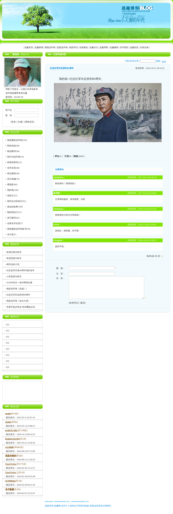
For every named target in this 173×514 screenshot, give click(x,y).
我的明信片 (12, 212)
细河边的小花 (12, 264)
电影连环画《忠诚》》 (17, 288)
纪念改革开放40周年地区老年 (20, 270)
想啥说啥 (11, 145)
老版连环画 (62, 47)
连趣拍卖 (134, 47)
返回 (164, 61)
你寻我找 (124, 47)
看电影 (10, 184)
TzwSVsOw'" (11, 472)
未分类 (10, 234)
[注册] (20, 122)
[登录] (13, 122)
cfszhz (8, 422)
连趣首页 (28, 47)
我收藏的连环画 (14, 140)
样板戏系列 (12, 162)
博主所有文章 (132, 61)
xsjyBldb (9, 447)
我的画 (10, 190)
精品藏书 (11, 151)
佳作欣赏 (11, 168)
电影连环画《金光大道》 (18, 301)
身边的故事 (12, 206)
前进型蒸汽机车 (14, 258)
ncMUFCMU (11, 430)
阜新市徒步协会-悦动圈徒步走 (20, 307)
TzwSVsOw (10, 464)
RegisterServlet (12, 439)
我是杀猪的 (10, 455)
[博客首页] (29, 122)
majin (8, 413)
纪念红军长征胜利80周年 (18, 295)
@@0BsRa (10, 481)
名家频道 (83, 47)
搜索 (158, 61)
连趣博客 (103, 47)
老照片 (10, 195)
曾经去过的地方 (14, 201)
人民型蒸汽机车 (14, 276)
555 (7, 324)
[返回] (82, 307)
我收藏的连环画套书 (17, 229)
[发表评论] (73, 307)
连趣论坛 (93, 47)
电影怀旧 (73, 47)
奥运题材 (11, 173)
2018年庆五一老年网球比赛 (19, 282)
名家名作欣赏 (13, 223)
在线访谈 (144, 47)
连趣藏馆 (114, 47)
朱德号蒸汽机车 (14, 252)
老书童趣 (9, 489)
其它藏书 (11, 218)
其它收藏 (11, 179)
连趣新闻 (39, 47)
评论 (57, 156)
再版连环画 (50, 47)
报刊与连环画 (13, 157)
